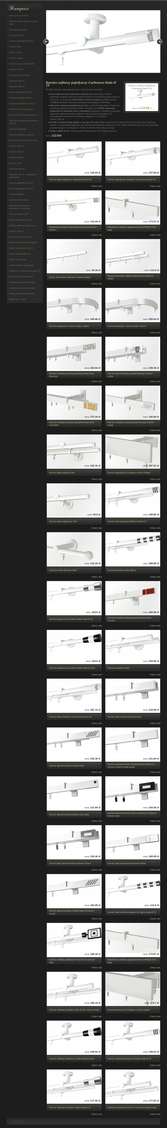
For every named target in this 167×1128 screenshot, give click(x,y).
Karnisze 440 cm (17, 169)
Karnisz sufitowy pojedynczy (22, 225)
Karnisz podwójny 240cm (21, 98)
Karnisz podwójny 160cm (21, 92)
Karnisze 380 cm (17, 86)
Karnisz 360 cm (16, 35)
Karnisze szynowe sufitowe (21, 64)
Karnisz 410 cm (16, 231)
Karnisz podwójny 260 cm (21, 41)
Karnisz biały (15, 46)
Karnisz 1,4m (15, 163)
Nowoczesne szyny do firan (22, 293)
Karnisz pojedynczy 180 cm (22, 135)
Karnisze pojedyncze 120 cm (22, 103)
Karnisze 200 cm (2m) (19, 75)
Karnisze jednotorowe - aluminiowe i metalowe (20, 207)
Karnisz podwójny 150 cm (21, 183)
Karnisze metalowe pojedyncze (23, 115)
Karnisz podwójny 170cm (21, 220)
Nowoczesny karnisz (18, 15)
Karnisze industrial (17, 129)
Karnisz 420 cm (16, 151)
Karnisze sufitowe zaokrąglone (23, 242)
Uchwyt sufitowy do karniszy (22, 282)
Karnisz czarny (16, 58)
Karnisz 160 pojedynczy (20, 237)
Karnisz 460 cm (16, 157)
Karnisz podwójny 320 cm (21, 188)
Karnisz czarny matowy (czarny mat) (23, 22)
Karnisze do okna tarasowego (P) (24, 271)
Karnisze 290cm (16, 81)
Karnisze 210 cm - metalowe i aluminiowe (23, 175)
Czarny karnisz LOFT (19, 214)
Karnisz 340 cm (16, 146)
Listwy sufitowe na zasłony (21, 265)
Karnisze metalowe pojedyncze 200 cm (23, 122)
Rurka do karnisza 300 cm (21, 248)
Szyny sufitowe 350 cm (20, 254)
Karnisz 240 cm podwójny (21, 109)
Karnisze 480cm (16, 194)
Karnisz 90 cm (15, 52)
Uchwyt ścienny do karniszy (22, 288)
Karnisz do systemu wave (21, 276)
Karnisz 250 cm (16, 69)
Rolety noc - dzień (17, 299)
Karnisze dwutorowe (18, 200)
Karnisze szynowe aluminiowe (23, 140)
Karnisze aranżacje (18, 30)
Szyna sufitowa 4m (18, 259)
